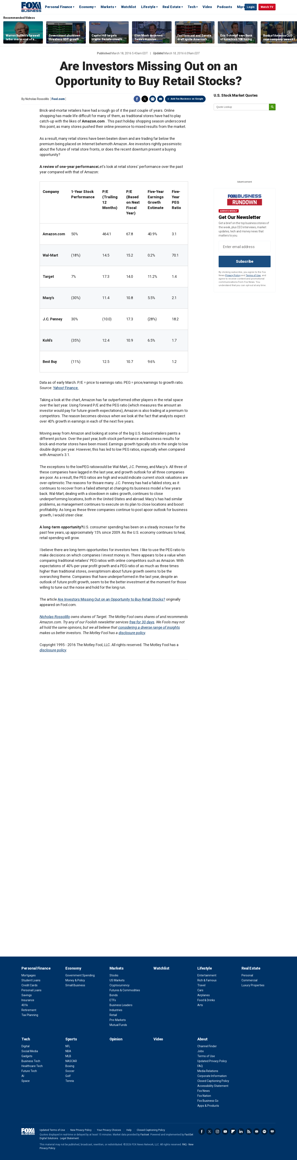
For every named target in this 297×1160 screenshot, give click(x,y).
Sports (71, 1039)
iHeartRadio (272, 1131)
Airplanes (203, 995)
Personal (247, 975)
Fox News (203, 1090)
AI (22, 1076)
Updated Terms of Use (52, 1130)
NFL (67, 1046)
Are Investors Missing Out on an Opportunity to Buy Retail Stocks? (111, 599)
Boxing (69, 1066)
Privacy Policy (232, 275)
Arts (200, 1005)
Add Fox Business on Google (187, 98)
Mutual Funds (118, 1025)
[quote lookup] (241, 107)
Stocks (114, 975)
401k (24, 1005)
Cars (200, 990)
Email (160, 99)
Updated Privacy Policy (212, 1061)
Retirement (28, 1010)
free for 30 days (141, 622)
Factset (144, 1134)
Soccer (69, 1071)
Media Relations (207, 1071)
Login (251, 6)
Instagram (217, 1131)
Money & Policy (75, 980)
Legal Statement (69, 1138)
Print (152, 99)
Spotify (264, 1131)
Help (128, 1130)
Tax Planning (29, 1015)
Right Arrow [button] (289, 32)
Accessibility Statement (212, 1086)
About (202, 1039)
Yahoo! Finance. (66, 388)
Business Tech (30, 1061)
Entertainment (206, 975)
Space (25, 1081)
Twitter (144, 99)
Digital (25, 1046)
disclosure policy (132, 633)
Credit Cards (29, 985)
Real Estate (172, 7)
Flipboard (233, 1131)
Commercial (249, 980)
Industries (116, 1010)
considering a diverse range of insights (149, 627)
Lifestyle (148, 7)
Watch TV (267, 6)
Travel (201, 985)
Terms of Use (253, 275)
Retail (113, 1015)
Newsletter (256, 1131)
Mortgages (28, 975)
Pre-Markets (118, 1020)
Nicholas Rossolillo (55, 616)
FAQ (200, 1066)
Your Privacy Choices (109, 1130)
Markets (107, 7)
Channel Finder (207, 1046)
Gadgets (26, 1056)
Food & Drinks (206, 1000)
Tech (192, 7)
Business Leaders (121, 1005)
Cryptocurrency (120, 985)
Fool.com (58, 99)
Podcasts (224, 7)
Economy (86, 7)
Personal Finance (58, 7)
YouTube (225, 1131)
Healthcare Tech (32, 1066)
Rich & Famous (207, 980)
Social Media (29, 1051)
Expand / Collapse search (240, 7)
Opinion (116, 1039)
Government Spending (80, 975)
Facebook (137, 99)
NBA (68, 1051)
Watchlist (128, 7)
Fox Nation (204, 1095)
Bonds (114, 995)
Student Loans (30, 980)
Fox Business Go (207, 1100)
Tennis (69, 1081)
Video (207, 7)
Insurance (27, 1000)
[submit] (272, 107)
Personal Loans (31, 990)
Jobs (200, 1051)
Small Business (75, 985)
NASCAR (71, 1061)
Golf (68, 1076)
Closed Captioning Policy (213, 1081)
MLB (68, 1056)
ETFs (113, 1000)
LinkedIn (241, 1131)
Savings (26, 995)
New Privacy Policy (81, 1130)
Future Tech (29, 1071)
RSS (248, 1131)
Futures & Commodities (125, 990)
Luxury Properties (253, 985)
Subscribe (244, 261)
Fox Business (31, 7)
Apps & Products (208, 1105)
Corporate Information (212, 1076)
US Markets (117, 980)
